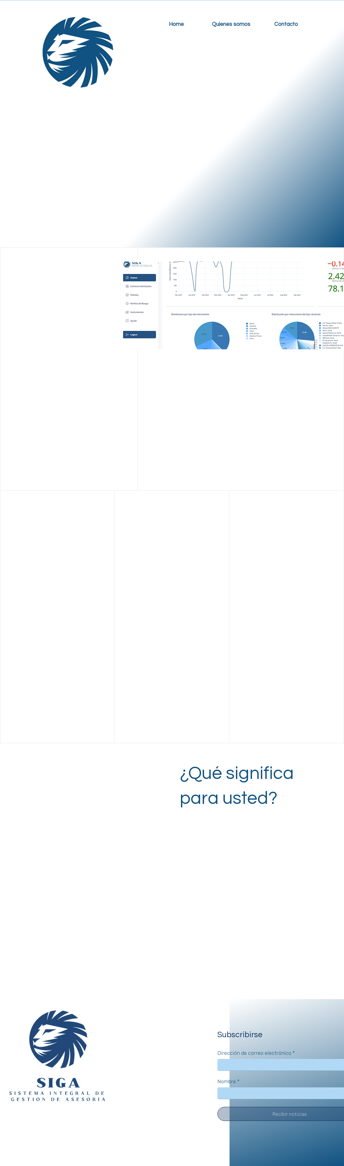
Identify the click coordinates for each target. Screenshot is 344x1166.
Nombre (228, 1081)
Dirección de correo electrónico (256, 1053)
